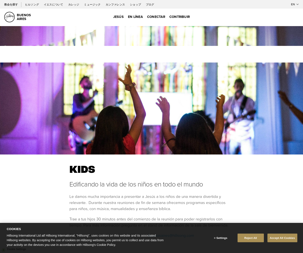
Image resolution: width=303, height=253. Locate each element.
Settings (221, 239)
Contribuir (179, 16)
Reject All (250, 239)
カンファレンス (116, 5)
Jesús (118, 16)
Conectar (156, 16)
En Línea (135, 16)
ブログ (150, 5)
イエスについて (54, 5)
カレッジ (74, 5)
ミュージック (92, 5)
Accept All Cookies (282, 239)
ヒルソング (32, 5)
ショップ (136, 5)
